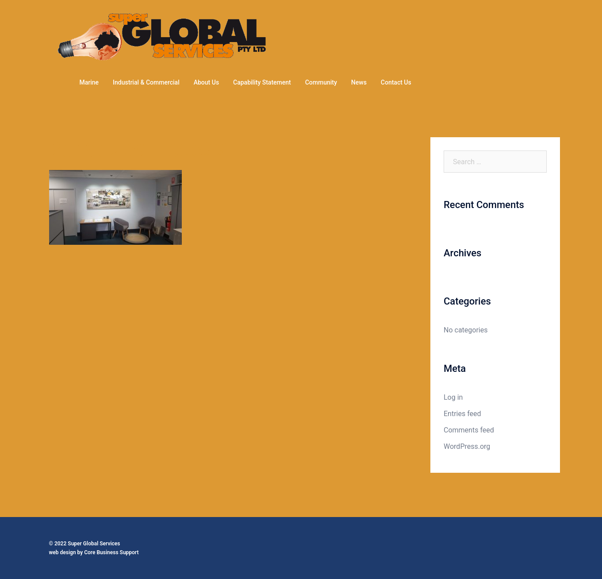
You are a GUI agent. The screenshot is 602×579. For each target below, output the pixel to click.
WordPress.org (467, 446)
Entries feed (462, 413)
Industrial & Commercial (146, 82)
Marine (89, 82)
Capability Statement (262, 82)
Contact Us (396, 82)
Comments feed (469, 430)
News (359, 82)
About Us (206, 82)
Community (321, 82)
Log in (453, 397)
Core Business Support (111, 552)
